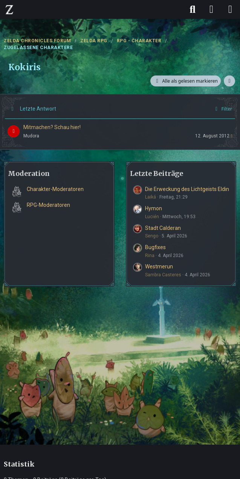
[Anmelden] (211, 9)
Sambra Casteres (163, 274)
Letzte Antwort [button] (38, 109)
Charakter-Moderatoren (55, 189)
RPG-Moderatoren (48, 205)
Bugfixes (155, 247)
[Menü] (230, 9)
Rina (149, 255)
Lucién (152, 216)
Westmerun (159, 266)
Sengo (151, 236)
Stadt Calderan (163, 228)
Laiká (150, 197)
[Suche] (192, 9)
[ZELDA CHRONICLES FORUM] (9, 9)
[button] (229, 81)
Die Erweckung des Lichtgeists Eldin (187, 189)
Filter (222, 109)
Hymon (153, 208)
